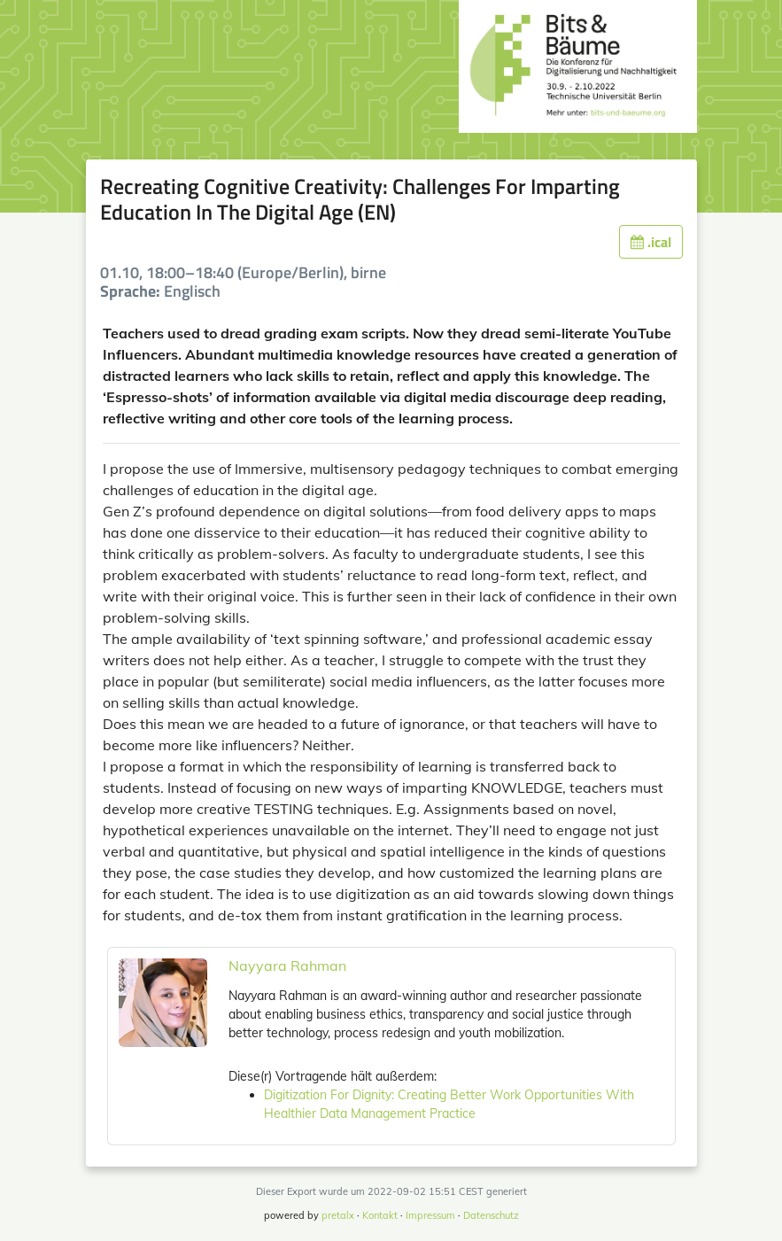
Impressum (430, 1215)
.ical (651, 241)
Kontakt (380, 1215)
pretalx (337, 1215)
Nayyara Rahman (287, 965)
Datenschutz (491, 1215)
